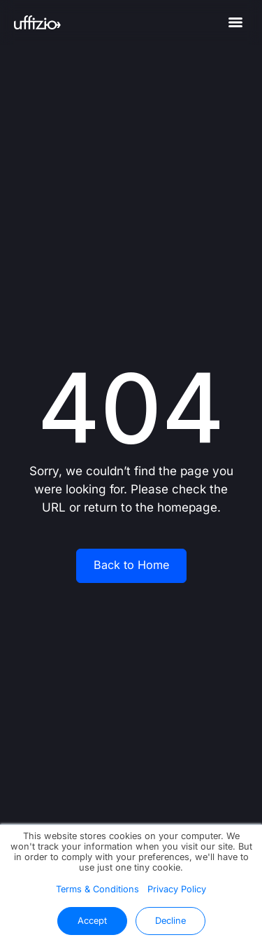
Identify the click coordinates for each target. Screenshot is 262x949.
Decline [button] (170, 920)
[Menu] (235, 22)
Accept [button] (92, 920)
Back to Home (131, 565)
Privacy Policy (176, 889)
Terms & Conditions (97, 889)
